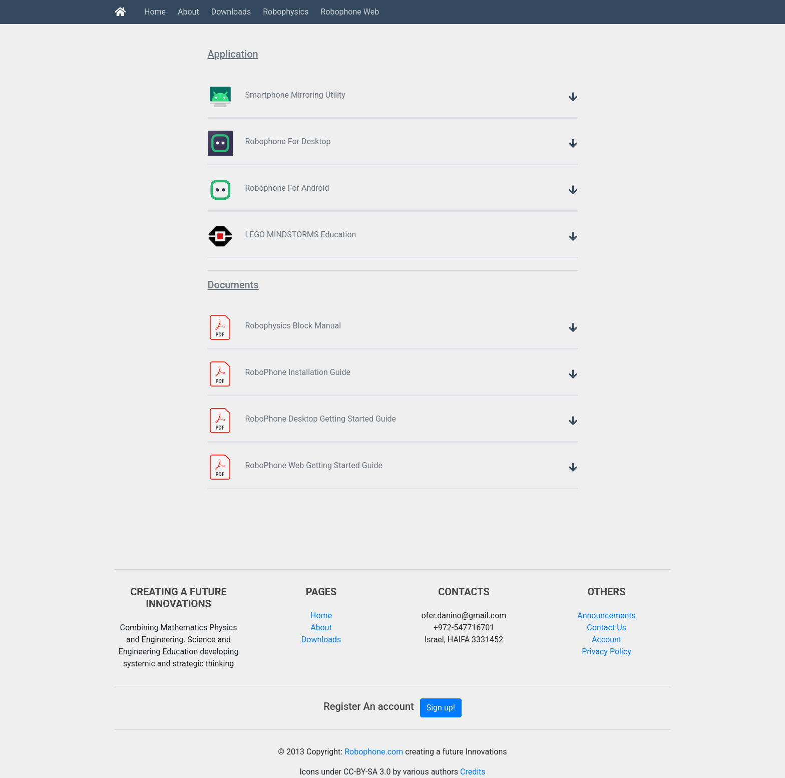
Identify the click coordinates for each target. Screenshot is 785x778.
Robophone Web (349, 12)
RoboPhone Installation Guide (297, 372)
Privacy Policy (606, 651)
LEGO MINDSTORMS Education (300, 234)
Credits (472, 771)
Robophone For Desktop (288, 141)
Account (606, 639)
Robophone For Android (287, 188)
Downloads (231, 12)
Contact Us (606, 627)
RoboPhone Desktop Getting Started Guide (321, 419)
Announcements (606, 615)
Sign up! (441, 707)
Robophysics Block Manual (293, 325)
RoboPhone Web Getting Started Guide (313, 465)
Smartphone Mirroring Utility (295, 95)
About (188, 12)
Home (155, 12)
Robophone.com (373, 751)
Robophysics (285, 12)
